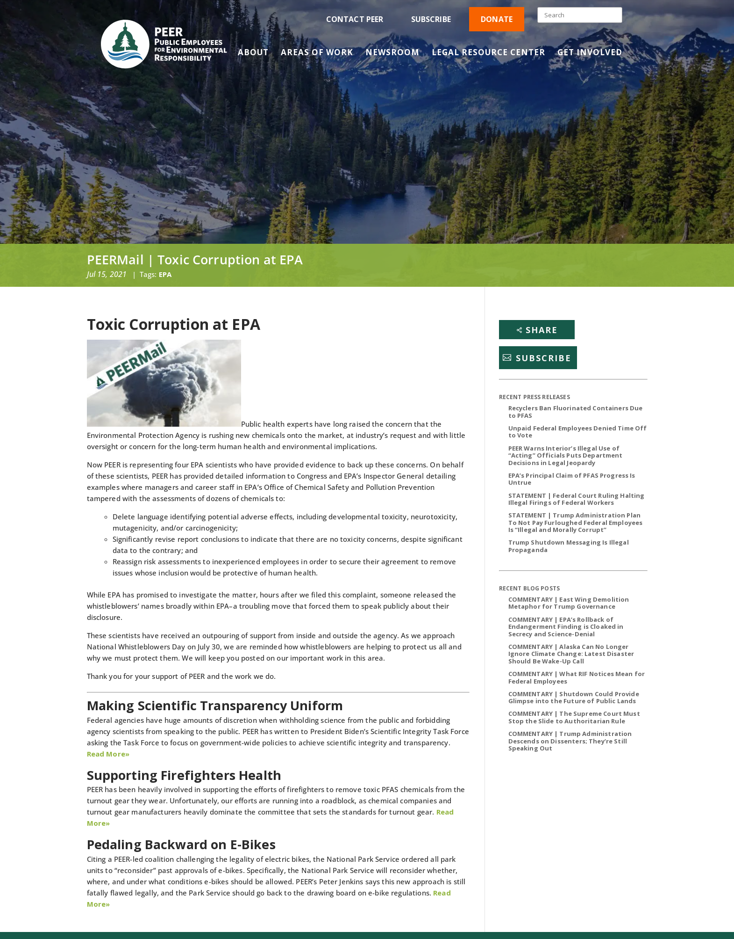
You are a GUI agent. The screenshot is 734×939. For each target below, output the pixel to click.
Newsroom (392, 53)
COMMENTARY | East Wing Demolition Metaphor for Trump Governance (568, 603)
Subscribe (431, 19)
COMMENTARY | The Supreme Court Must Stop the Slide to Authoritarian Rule (574, 717)
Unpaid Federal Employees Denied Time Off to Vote (577, 432)
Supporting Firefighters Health (184, 775)
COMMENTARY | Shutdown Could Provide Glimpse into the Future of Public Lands (573, 698)
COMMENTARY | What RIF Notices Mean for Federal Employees (576, 677)
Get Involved (589, 53)
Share (542, 329)
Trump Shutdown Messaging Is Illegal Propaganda (568, 546)
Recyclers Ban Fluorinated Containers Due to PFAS (575, 412)
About (253, 53)
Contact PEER (355, 19)
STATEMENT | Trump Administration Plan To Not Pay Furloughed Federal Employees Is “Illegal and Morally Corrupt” (575, 522)
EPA (165, 274)
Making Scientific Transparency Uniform (215, 705)
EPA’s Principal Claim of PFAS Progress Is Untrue (571, 479)
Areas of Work (317, 53)
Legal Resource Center (488, 53)
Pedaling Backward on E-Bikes (181, 844)
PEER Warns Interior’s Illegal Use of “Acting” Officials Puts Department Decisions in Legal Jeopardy (565, 455)
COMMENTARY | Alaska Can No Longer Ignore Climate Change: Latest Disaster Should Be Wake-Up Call (571, 653)
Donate (497, 19)
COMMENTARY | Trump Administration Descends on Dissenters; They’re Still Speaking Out (570, 740)
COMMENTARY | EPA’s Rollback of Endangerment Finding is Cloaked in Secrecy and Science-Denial (566, 626)
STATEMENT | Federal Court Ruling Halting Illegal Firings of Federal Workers (576, 499)
